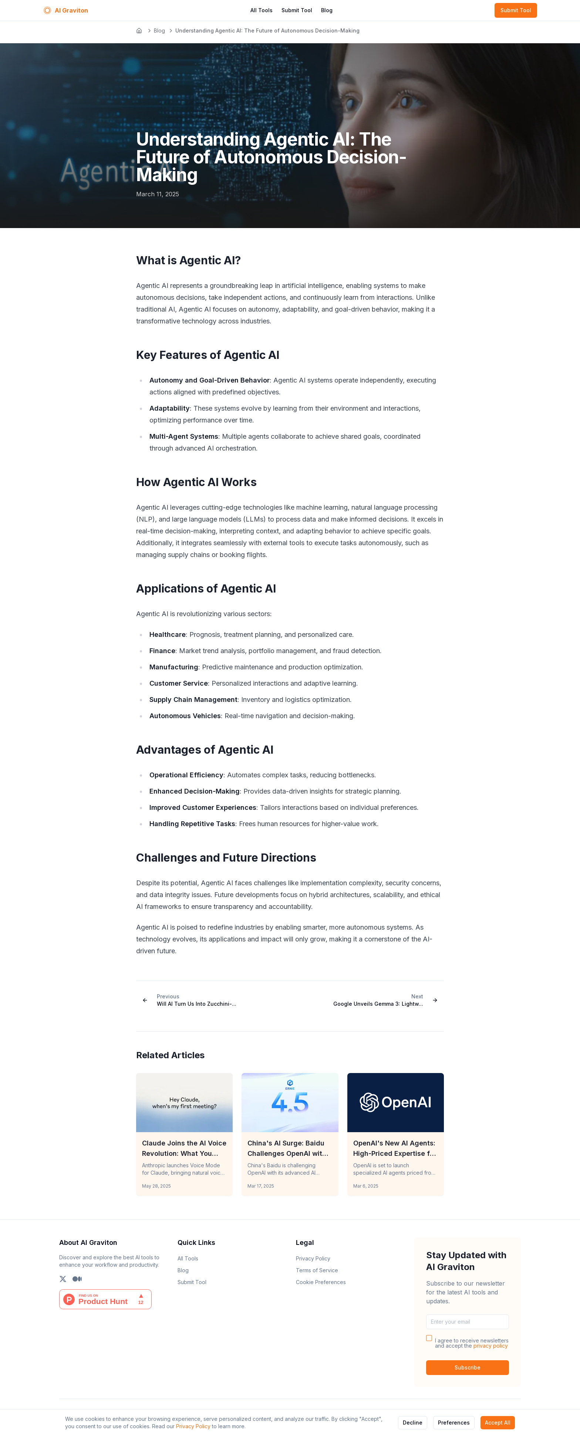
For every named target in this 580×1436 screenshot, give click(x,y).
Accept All (497, 1422)
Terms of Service (317, 1270)
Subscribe (467, 1367)
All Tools (261, 10)
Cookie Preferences (321, 1282)
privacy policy (490, 1345)
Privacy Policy (193, 1426)
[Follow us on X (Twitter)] (63, 1278)
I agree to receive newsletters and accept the (472, 1343)
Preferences (454, 1422)
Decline (412, 1422)
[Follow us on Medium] (77, 1278)
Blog (327, 10)
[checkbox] (429, 1338)
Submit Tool (296, 10)
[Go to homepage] (140, 31)
